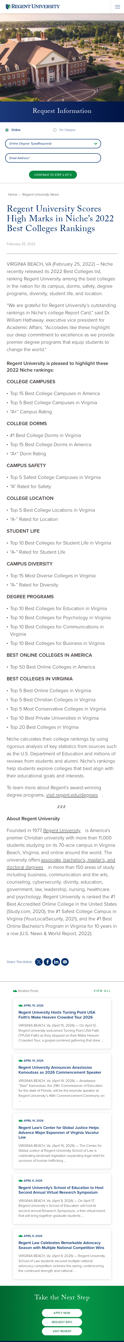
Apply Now (62, 1313)
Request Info (62, 1322)
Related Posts (28, 991)
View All (102, 991)
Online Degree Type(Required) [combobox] (30, 143)
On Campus (67, 130)
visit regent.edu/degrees (72, 795)
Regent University (62, 830)
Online (16, 130)
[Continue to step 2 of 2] (53, 175)
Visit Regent (62, 1331)
